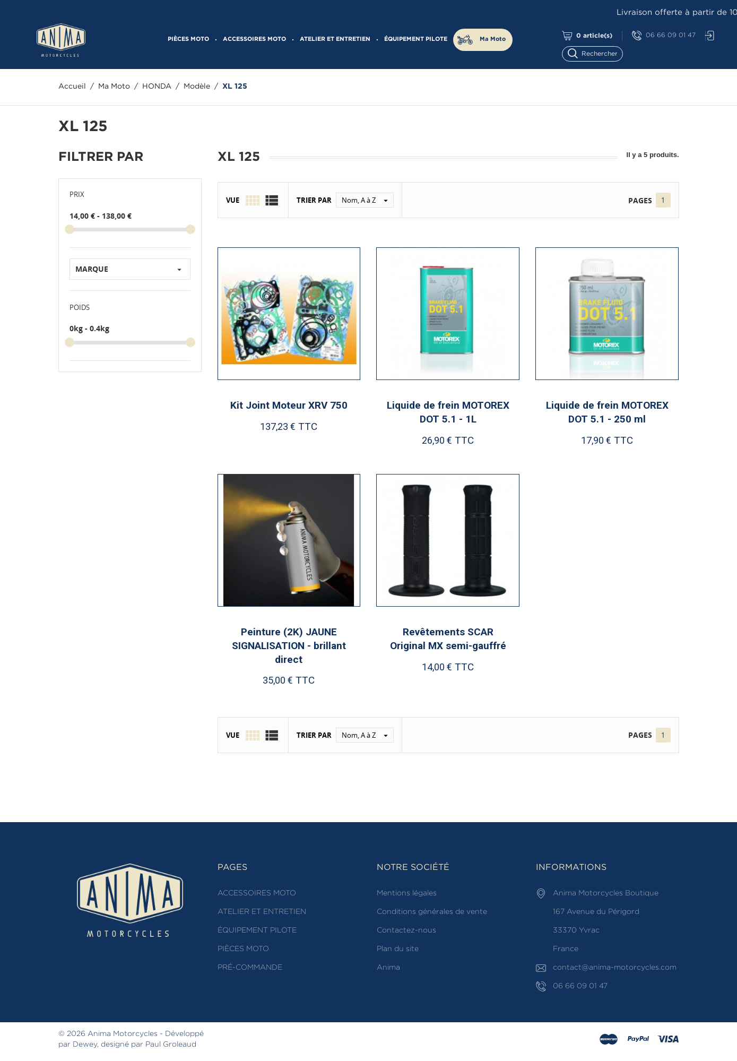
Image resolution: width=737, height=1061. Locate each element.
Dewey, (86, 1044)
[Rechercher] (597, 53)
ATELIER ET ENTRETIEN (335, 39)
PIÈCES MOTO (188, 39)
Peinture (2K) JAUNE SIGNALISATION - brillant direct (289, 645)
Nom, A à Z (367, 200)
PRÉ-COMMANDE (250, 967)
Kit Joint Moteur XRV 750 (289, 405)
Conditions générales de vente (432, 912)
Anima (388, 967)
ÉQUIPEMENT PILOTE (415, 39)
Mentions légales (407, 893)
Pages (640, 200)
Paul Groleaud (170, 1044)
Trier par (314, 200)
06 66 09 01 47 (664, 36)
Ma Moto (493, 39)
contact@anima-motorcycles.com (615, 967)
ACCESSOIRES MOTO (254, 39)
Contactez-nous (406, 930)
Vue (232, 200)
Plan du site (398, 949)
